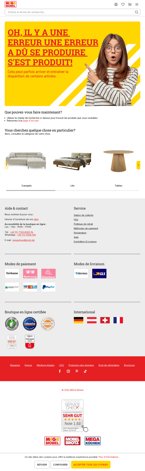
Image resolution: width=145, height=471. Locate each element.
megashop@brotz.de (24, 240)
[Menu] (136, 4)
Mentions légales (45, 365)
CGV (61, 365)
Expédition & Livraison (85, 241)
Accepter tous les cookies (91, 464)
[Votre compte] (116, 4)
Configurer (60, 464)
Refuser (42, 464)
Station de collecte (83, 215)
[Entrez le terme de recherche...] (72, 12)
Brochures (129, 365)
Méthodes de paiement (86, 228)
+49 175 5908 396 (26, 234)
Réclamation (80, 232)
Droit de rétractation (109, 365)
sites (36, 219)
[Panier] (129, 4)
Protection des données (81, 365)
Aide (76, 237)
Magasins (15, 365)
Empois (28, 365)
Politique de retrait (83, 224)
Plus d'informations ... (109, 457)
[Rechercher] (137, 12)
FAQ (76, 219)
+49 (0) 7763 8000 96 (21, 232)
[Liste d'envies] (122, 4)
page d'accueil (30, 120)
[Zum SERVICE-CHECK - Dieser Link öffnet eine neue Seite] (72, 416)
